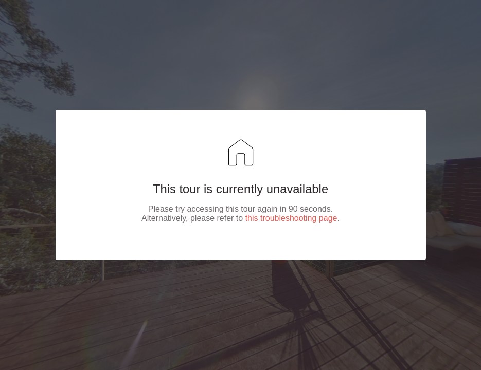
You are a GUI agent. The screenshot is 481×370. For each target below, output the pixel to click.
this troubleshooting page (291, 218)
